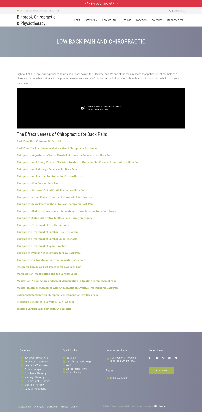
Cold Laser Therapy (35, 373)
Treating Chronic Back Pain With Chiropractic (44, 308)
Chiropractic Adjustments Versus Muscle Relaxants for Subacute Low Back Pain (64, 155)
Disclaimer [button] (52, 406)
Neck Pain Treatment (36, 361)
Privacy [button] (64, 406)
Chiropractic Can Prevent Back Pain (38, 183)
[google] (150, 358)
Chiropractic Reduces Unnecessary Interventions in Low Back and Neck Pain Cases (66, 211)
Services (90, 20)
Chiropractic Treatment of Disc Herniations (43, 225)
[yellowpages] (169, 358)
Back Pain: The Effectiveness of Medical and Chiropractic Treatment (57, 148)
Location (141, 20)
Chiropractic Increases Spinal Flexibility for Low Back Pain (51, 190)
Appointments (175, 20)
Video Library (73, 372)
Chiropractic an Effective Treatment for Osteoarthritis (49, 176)
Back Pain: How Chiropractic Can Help (39, 141)
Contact (157, 20)
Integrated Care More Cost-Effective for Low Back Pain (49, 267)
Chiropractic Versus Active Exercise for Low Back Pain (49, 253)
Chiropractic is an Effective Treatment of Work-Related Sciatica (54, 197)
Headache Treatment (36, 365)
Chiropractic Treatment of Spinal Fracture (42, 246)
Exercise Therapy (34, 384)
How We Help (109, 20)
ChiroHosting (159, 406)
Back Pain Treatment (36, 357)
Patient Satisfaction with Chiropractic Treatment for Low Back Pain (57, 295)
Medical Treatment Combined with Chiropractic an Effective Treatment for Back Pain (68, 288)
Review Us (161, 370)
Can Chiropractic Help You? (78, 363)
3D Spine (71, 358)
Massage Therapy (34, 377)
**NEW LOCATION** (101, 4)
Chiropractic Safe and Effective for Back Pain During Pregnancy (54, 218)
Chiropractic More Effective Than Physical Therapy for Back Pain (55, 204)
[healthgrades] (163, 358)
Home (77, 20)
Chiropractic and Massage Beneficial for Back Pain (47, 169)
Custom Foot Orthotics (37, 381)
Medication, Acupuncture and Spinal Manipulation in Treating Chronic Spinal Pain (66, 281)
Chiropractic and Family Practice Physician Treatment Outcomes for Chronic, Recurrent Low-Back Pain (78, 162)
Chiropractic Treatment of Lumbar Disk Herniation (47, 232)
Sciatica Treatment (35, 388)
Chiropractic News (76, 368)
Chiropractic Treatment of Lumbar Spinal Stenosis (47, 239)
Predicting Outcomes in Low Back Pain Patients (45, 302)
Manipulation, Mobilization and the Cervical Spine (47, 274)
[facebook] (156, 358)
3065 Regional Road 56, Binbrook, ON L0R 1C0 (38, 10)
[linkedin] (175, 358)
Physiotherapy (32, 369)
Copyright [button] (39, 406)
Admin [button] (74, 406)
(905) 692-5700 (177, 10)
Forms (127, 20)
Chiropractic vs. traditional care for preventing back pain (51, 260)
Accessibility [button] (24, 406)
